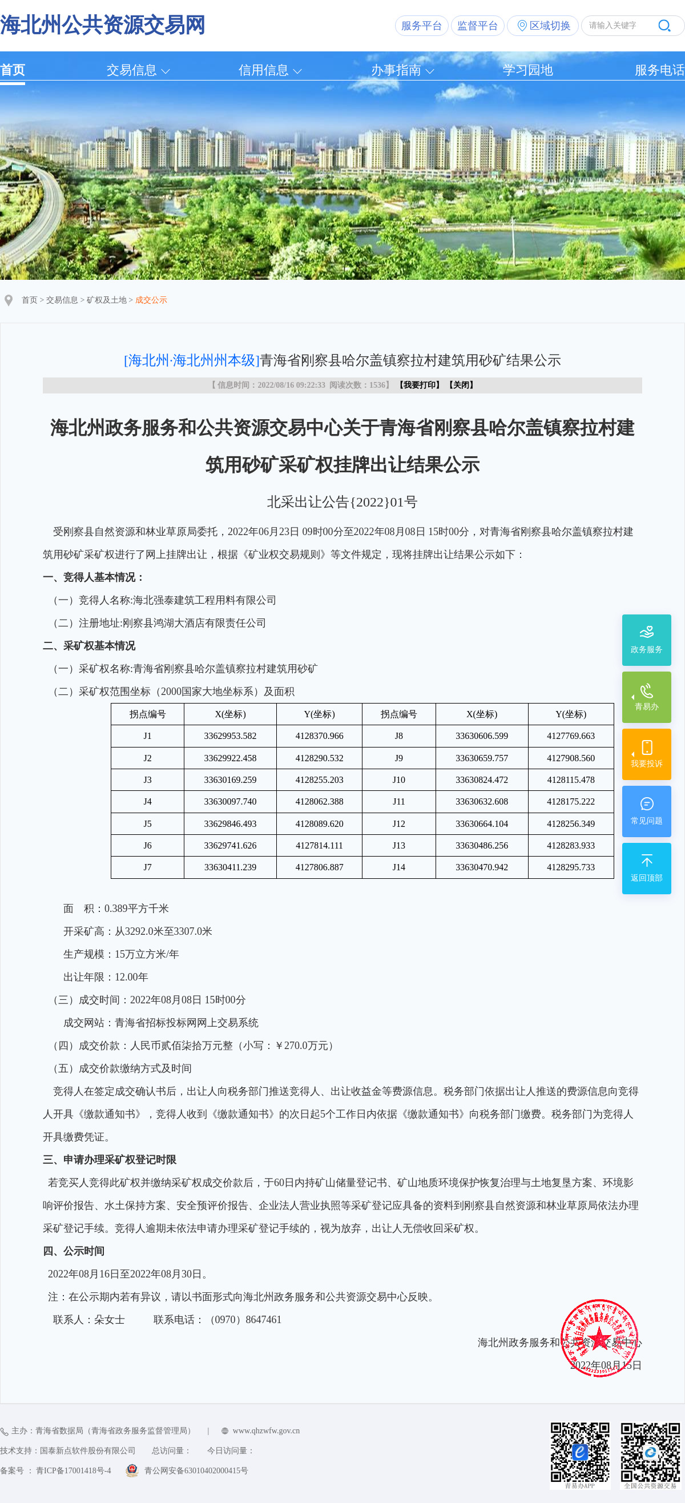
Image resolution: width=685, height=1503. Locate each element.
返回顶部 (647, 878)
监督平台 (477, 25)
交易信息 (132, 70)
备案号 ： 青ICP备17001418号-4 (55, 1470)
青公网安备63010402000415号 (196, 1470)
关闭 (461, 385)
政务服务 (647, 649)
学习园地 (528, 70)
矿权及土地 (107, 300)
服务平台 (421, 25)
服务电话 (660, 70)
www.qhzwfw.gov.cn (266, 1430)
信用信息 (264, 70)
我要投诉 (647, 763)
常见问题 (647, 821)
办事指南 (396, 70)
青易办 (647, 706)
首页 (12, 70)
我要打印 (420, 385)
